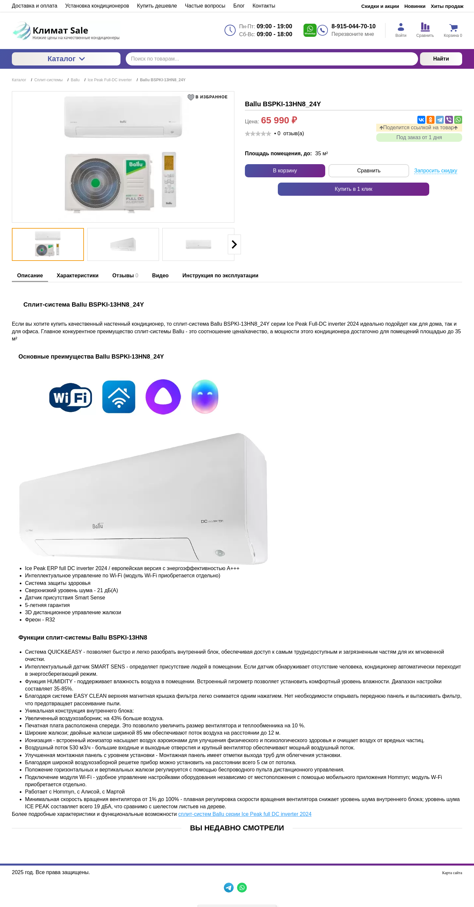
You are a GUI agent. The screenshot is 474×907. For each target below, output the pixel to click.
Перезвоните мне (352, 34)
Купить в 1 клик (353, 189)
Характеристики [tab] (77, 275)
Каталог (66, 59)
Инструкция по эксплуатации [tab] (220, 275)
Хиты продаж (447, 6)
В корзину (285, 170)
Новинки (415, 6)
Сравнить (369, 170)
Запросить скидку (435, 170)
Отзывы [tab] (125, 275)
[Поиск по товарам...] (272, 58)
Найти (441, 59)
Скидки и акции (380, 6)
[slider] (258, 133)
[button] (209, 97)
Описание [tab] (30, 275)
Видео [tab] (160, 275)
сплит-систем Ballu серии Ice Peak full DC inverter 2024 (245, 814)
